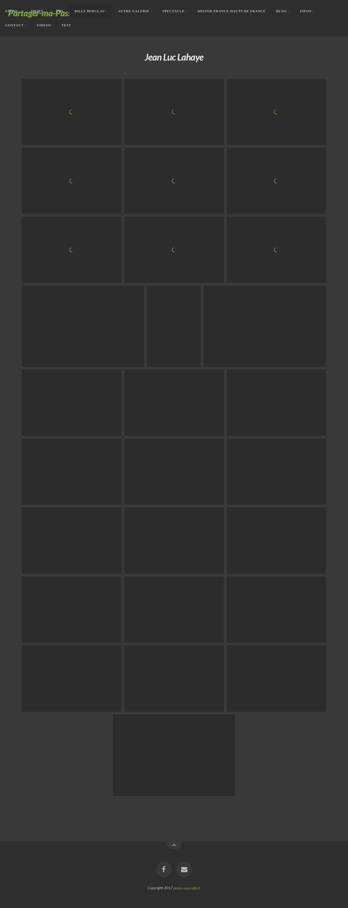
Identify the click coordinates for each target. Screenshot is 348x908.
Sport (37, 11)
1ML (60, 11)
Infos (305, 11)
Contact (14, 25)
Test (66, 25)
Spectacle (173, 11)
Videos (44, 25)
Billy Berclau (89, 11)
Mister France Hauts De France (232, 11)
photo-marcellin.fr (187, 887)
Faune (11, 11)
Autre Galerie (133, 11)
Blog (281, 11)
